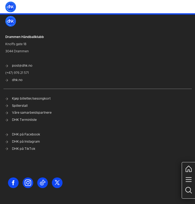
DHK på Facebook (22, 134)
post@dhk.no (18, 65)
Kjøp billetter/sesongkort (28, 98)
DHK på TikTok (20, 148)
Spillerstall (16, 105)
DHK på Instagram (22, 141)
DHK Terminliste (21, 119)
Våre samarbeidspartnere (28, 112)
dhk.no (14, 80)
